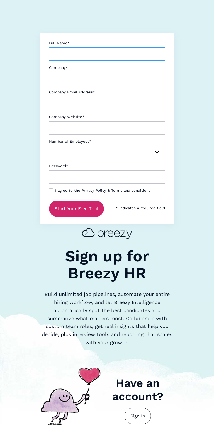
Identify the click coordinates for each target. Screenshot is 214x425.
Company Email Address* (72, 92)
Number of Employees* (70, 141)
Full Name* (59, 43)
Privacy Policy (94, 190)
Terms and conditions (130, 190)
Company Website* (66, 117)
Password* (58, 166)
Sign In (137, 416)
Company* (58, 67)
